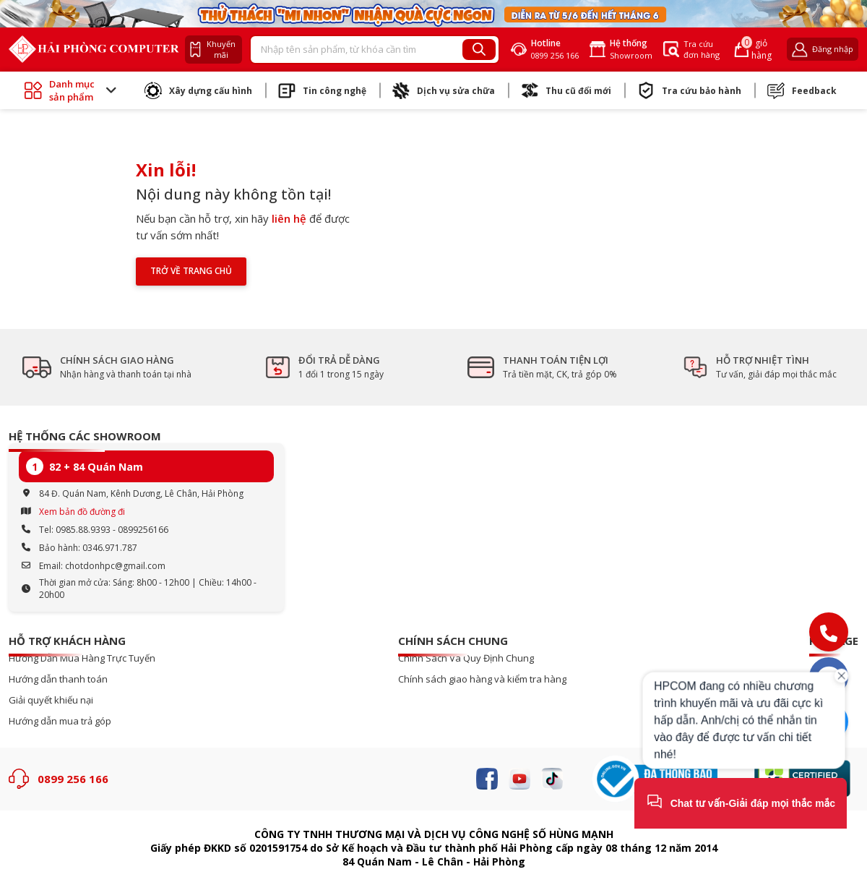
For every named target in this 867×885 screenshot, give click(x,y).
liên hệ (289, 218)
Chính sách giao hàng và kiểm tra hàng (482, 679)
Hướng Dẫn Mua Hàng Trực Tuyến (82, 658)
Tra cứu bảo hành (689, 90)
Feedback (802, 90)
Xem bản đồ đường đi (82, 511)
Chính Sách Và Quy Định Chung (466, 658)
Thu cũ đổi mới (566, 90)
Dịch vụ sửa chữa (443, 90)
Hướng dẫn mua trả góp (60, 721)
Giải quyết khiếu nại (51, 700)
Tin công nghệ (322, 90)
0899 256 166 (73, 778)
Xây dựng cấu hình (198, 90)
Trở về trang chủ (191, 271)
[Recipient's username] (357, 50)
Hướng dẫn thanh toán (58, 679)
